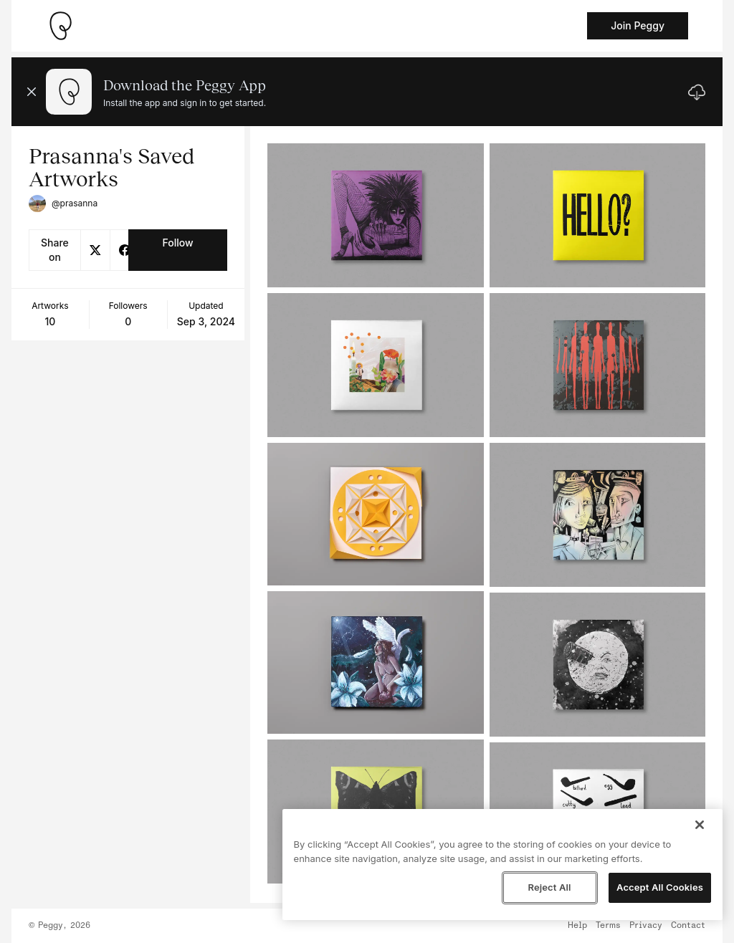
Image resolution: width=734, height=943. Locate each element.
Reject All (549, 887)
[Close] (699, 825)
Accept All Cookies (659, 887)
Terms (608, 926)
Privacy (645, 926)
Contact (688, 926)
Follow (177, 242)
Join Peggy (637, 25)
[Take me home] (60, 25)
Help (577, 926)
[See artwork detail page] (375, 215)
